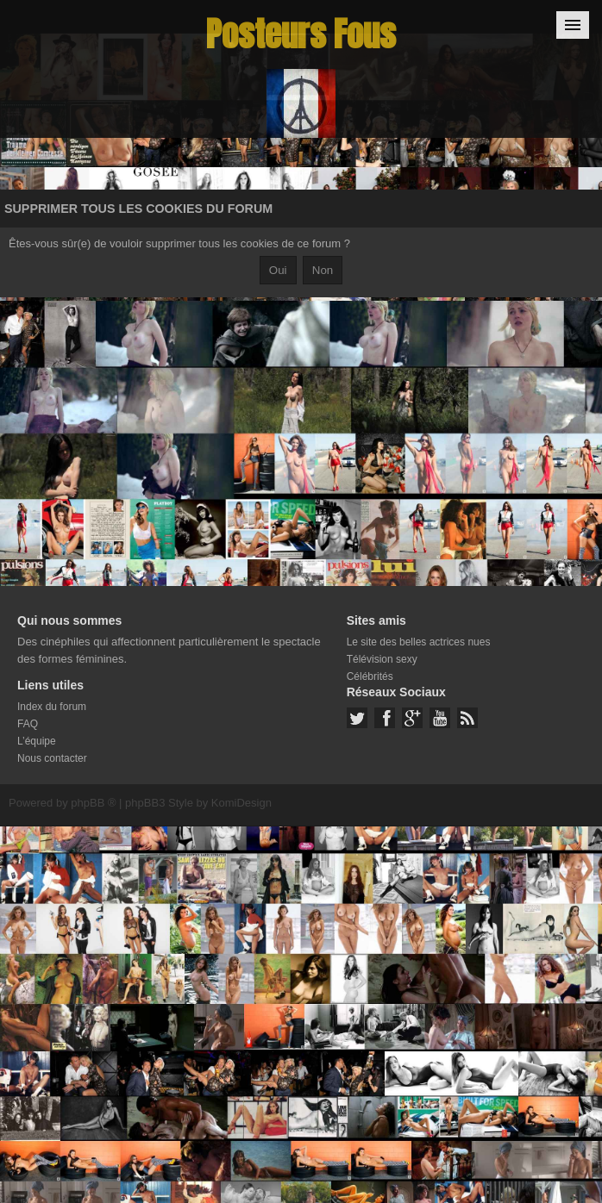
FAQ (27, 724)
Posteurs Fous (301, 34)
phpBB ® (93, 802)
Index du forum (51, 707)
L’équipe (36, 741)
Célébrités (370, 676)
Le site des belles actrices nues (419, 642)
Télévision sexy (382, 659)
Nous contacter (52, 758)
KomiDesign (241, 802)
